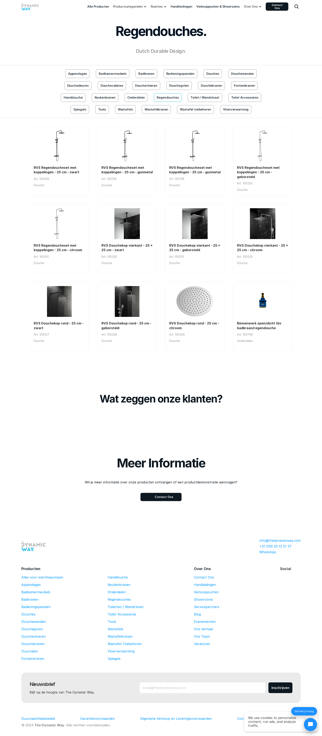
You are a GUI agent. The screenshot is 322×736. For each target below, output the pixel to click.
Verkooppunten (206, 592)
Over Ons (202, 569)
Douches (28, 614)
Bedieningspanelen (36, 607)
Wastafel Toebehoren (125, 644)
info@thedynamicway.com (280, 540)
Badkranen (29, 599)
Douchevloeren (33, 636)
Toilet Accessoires (122, 614)
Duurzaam (29, 651)
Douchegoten (32, 629)
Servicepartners (206, 607)
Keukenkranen (119, 585)
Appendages (31, 585)
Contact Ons (277, 6)
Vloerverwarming (121, 651)
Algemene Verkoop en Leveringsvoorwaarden (176, 718)
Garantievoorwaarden (97, 718)
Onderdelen (117, 592)
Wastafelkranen (120, 636)
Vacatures (202, 644)
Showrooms (203, 599)
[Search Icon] (296, 6)
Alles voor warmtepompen (42, 577)
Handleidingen (205, 585)
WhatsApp (267, 552)
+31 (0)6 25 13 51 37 (275, 546)
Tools (112, 622)
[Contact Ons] (161, 497)
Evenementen (205, 622)
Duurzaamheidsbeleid (38, 718)
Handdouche (118, 577)
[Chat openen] (310, 724)
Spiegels (114, 659)
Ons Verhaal (203, 629)
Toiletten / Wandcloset (126, 607)
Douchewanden (33, 622)
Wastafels (115, 629)
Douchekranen (33, 644)
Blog (197, 614)
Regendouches (119, 599)
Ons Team (202, 636)
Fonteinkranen (32, 659)
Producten (30, 569)
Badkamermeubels (35, 592)
